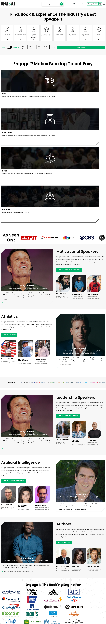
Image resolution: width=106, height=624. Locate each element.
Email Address (75, 559)
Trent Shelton (93, 177)
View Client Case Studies (53, 542)
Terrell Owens (40, 242)
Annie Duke (76, 449)
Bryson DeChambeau (23, 243)
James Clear (77, 177)
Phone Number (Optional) (93, 559)
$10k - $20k (39, 47)
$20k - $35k (51, 47)
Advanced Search (80, 4)
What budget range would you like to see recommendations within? (85, 568)
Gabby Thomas (7, 241)
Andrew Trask (40, 388)
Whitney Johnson (75, 324)
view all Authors (65, 425)
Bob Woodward (62, 449)
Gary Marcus (6, 387)
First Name (43, 559)
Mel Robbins (61, 176)
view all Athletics (10, 217)
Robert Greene (93, 449)
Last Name (58, 559)
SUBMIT (52, 599)
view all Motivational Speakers (71, 152)
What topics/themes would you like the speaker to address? (54, 581)
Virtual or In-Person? (61, 567)
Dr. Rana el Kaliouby (22, 389)
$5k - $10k (27, 47)
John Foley (92, 323)
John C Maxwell (62, 322)
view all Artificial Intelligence (15, 363)
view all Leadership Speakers (69, 298)
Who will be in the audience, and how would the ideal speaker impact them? (58, 589)
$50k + (75, 47)
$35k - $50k (63, 47)
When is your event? (45, 567)
